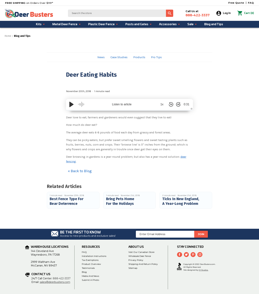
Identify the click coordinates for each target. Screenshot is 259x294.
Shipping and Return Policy (143, 264)
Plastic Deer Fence (103, 24)
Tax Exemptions (90, 260)
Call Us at (198, 13)
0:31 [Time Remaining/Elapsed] (185, 104)
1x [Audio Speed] (160, 104)
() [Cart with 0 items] (246, 13)
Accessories (169, 24)
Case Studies (119, 57)
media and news (90, 276)
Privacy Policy (135, 260)
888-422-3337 (62, 278)
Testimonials (88, 268)
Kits (40, 24)
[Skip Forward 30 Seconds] (176, 104)
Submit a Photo (90, 280)
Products (139, 57)
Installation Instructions (94, 256)
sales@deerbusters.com (55, 282)
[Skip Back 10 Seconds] (169, 104)
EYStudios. (203, 270)
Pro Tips (156, 57)
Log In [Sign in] (224, 13)
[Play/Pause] (71, 104)
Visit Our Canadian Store (141, 252)
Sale (192, 24)
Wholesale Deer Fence (139, 256)
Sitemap (132, 268)
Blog (84, 272)
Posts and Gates (138, 24)
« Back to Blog (80, 171)
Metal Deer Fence (66, 24)
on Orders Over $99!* (29, 2)
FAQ (251, 2)
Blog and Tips (213, 24)
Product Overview (91, 264)
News (101, 57)
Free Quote (236, 2)
